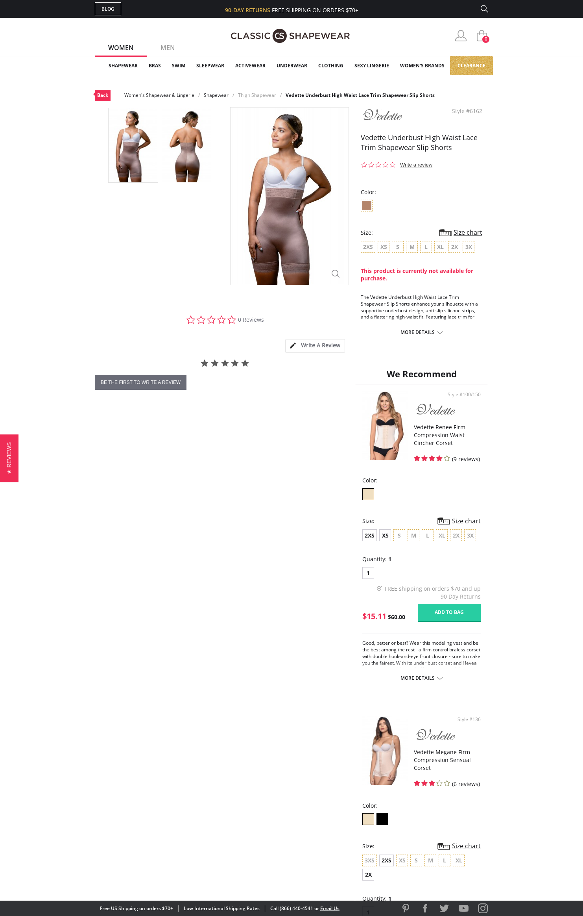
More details (417, 332)
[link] (414, 864)
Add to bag (248, 643)
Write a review (416, 165)
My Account (246, 786)
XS (125, 566)
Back (102, 95)
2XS (109, 566)
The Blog (344, 812)
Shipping (240, 812)
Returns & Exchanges (260, 824)
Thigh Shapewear (257, 95)
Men (168, 47)
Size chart (468, 232)
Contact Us (245, 837)
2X (411, 566)
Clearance (471, 65)
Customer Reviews (358, 786)
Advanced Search (253, 773)
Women (121, 47)
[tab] (315, 346)
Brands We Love (354, 799)
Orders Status (249, 799)
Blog (107, 9)
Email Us (329, 908)
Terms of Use (156, 880)
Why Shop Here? (354, 773)
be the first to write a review (141, 382)
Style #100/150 (263, 426)
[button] (9, 458)
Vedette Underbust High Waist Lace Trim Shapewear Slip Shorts (360, 95)
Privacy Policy (352, 824)
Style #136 (466, 426)
